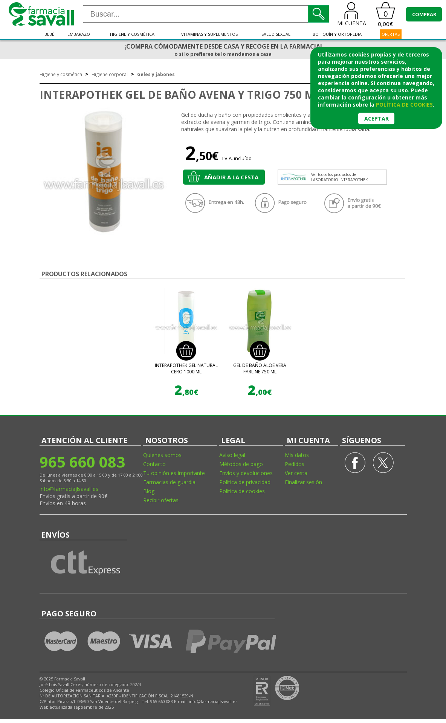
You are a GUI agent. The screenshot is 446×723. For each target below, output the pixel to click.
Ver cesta (296, 473)
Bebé (49, 34)
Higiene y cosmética (132, 34)
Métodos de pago (241, 464)
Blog (148, 491)
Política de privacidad (244, 482)
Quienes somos (162, 455)
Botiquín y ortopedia (337, 34)
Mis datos (297, 455)
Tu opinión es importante (174, 473)
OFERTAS (391, 34)
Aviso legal (232, 455)
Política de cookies (242, 491)
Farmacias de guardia (169, 482)
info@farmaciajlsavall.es (69, 488)
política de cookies (404, 104)
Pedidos (294, 464)
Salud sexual (275, 34)
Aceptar (376, 118)
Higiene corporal (110, 74)
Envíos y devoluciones (246, 473)
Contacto (154, 464)
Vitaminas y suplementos (209, 34)
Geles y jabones (156, 74)
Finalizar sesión (303, 482)
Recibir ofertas (161, 500)
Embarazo (78, 34)
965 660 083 (82, 461)
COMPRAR (424, 14)
